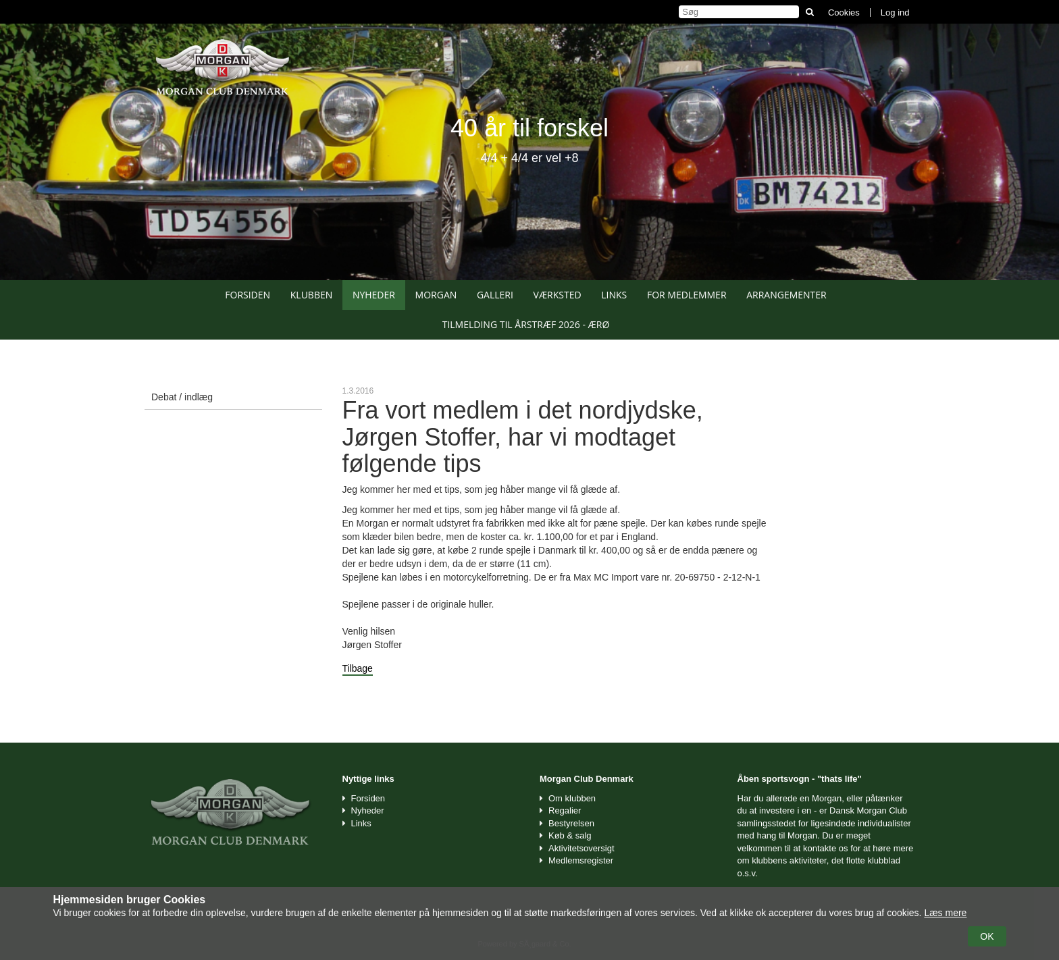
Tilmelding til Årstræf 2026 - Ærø (526, 324)
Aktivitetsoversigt (581, 848)
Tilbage (357, 668)
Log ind (895, 12)
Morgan (436, 294)
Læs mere (945, 912)
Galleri (495, 294)
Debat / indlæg (182, 397)
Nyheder (374, 294)
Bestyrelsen (571, 823)
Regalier (564, 810)
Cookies (844, 12)
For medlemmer (687, 294)
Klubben (311, 294)
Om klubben (572, 798)
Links (614, 294)
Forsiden (247, 294)
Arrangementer (786, 294)
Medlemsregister (580, 860)
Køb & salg (570, 835)
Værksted (558, 294)
